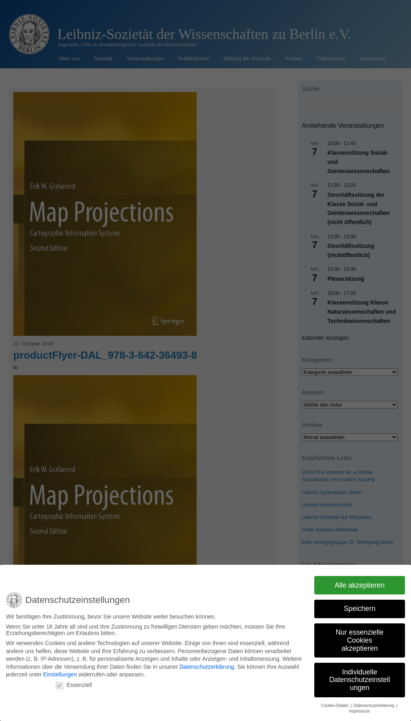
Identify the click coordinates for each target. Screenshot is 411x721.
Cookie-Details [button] (335, 703)
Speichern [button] (360, 607)
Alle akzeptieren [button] (360, 583)
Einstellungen (60, 672)
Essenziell (73, 683)
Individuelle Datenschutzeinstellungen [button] (359, 677)
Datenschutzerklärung (206, 665)
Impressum (359, 709)
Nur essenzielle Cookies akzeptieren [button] (360, 638)
